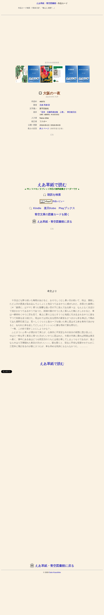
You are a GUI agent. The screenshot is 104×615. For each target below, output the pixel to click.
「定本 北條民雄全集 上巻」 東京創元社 (58, 112)
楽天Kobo (50, 208)
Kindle (37, 208)
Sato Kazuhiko (55, 572)
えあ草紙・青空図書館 (46, 3)
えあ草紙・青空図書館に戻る (54, 221)
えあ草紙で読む (52, 184)
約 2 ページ (44, 128)
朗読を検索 (54, 194)
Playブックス (67, 208)
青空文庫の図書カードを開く (52, 214)
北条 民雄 (43, 105)
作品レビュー (52, 201)
